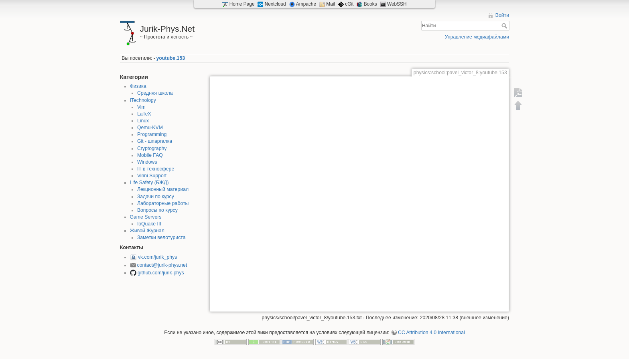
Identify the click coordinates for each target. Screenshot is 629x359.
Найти (505, 25)
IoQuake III (149, 224)
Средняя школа (155, 93)
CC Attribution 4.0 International (431, 332)
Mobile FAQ (150, 155)
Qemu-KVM (150, 127)
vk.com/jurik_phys (157, 257)
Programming (152, 134)
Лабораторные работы (163, 203)
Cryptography (152, 148)
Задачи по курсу (155, 196)
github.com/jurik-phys (161, 273)
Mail (330, 4)
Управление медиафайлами (477, 37)
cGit (349, 4)
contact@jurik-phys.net (162, 265)
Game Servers (146, 217)
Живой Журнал (147, 230)
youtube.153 (170, 58)
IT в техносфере (155, 169)
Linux (143, 121)
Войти (502, 15)
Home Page (242, 4)
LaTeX (144, 114)
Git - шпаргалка (154, 141)
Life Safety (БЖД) (149, 182)
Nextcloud (275, 4)
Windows (147, 162)
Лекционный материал (163, 189)
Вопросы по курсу (157, 210)
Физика (138, 86)
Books (370, 4)
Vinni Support (151, 175)
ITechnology (143, 100)
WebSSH (397, 4)
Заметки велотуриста (161, 237)
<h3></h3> (359, 192)
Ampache (306, 4)
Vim (141, 107)
